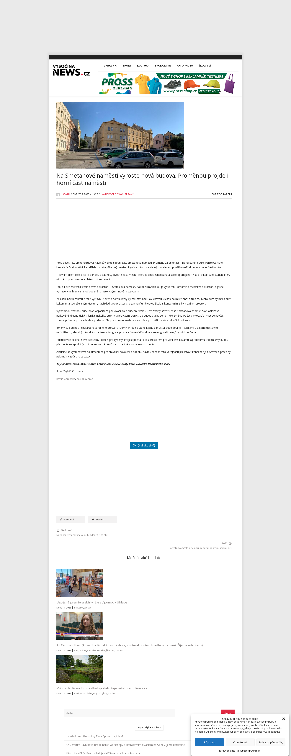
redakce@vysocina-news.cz (135, 681)
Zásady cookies (227, 749)
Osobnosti (197, 331)
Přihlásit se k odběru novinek (196, 676)
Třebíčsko (197, 382)
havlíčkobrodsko (65, 420)
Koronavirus (198, 296)
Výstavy (195, 399)
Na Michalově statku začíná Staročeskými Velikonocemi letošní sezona (212, 187)
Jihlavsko (78, 636)
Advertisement (199, 228)
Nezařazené (198, 322)
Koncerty (196, 288)
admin (66, 206)
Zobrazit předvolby (271, 740)
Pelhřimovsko (199, 339)
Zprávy (112, 65)
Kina (193, 279)
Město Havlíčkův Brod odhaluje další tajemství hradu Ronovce (161, 630)
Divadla (195, 237)
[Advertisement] (145, 26)
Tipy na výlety (151, 645)
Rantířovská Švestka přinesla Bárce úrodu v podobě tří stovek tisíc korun (210, 205)
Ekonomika (166, 65)
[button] (283, 709)
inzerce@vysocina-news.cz (135, 690)
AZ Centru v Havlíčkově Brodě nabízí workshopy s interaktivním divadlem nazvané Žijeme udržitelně (119, 633)
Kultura (146, 65)
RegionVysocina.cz (210, 431)
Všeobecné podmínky (248, 749)
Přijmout (209, 740)
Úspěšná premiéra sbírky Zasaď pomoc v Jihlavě (75, 628)
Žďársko (196, 407)
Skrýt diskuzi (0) (120, 487)
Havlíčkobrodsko (112, 206)
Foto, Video (188, 65)
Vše (62, 681)
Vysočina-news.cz (145, 723)
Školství (208, 65)
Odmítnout (240, 740)
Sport (130, 65)
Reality (195, 348)
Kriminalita (197, 305)
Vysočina (196, 390)
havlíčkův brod (85, 420)
